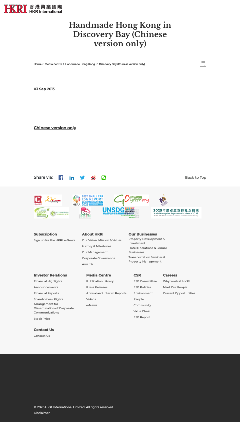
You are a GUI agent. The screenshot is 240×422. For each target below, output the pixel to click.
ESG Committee (145, 281)
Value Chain (142, 311)
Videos (91, 299)
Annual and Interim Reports (106, 293)
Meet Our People (175, 287)
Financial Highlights (48, 281)
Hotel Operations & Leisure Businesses (147, 250)
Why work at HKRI (176, 281)
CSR (137, 275)
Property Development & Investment (146, 241)
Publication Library (100, 281)
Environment (143, 293)
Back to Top (195, 177)
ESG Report (142, 317)
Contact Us (44, 330)
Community (142, 305)
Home (38, 64)
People (139, 299)
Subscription (45, 234)
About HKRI (93, 234)
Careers (170, 275)
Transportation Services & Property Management (146, 259)
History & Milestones (96, 246)
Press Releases (96, 287)
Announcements (46, 287)
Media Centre (53, 64)
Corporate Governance (98, 258)
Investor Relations (50, 275)
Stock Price (42, 318)
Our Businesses (142, 234)
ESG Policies (142, 287)
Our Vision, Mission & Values (102, 240)
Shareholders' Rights (48, 299)
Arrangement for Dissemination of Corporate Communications (54, 308)
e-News (91, 305)
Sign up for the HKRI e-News (54, 240)
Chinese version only (55, 128)
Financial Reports (46, 293)
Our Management (95, 252)
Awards (87, 264)
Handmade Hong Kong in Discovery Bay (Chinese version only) (105, 64)
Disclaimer (42, 413)
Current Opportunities (179, 293)
